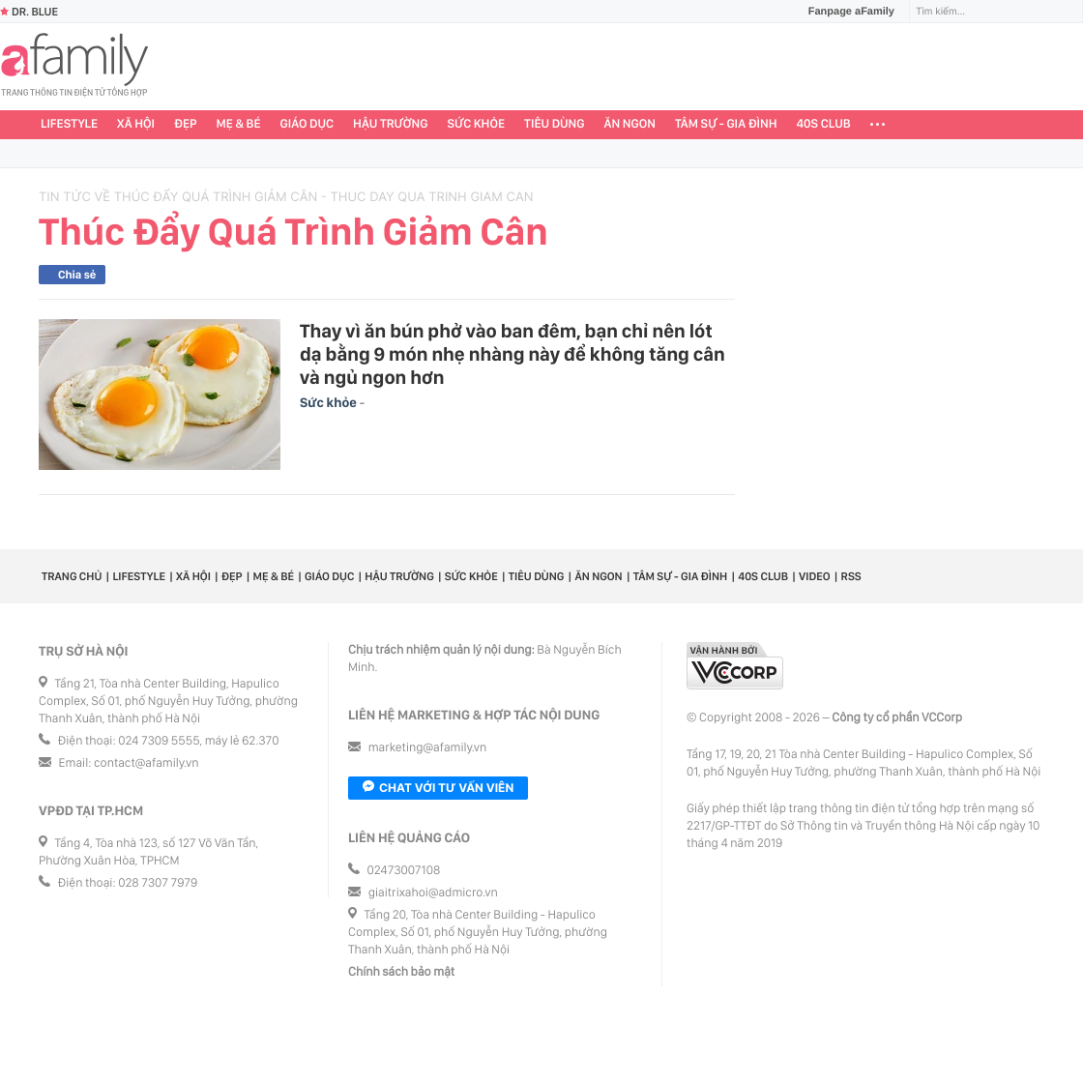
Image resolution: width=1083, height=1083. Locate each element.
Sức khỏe (476, 124)
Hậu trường (390, 124)
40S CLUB (824, 124)
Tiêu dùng (554, 124)
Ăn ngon (630, 124)
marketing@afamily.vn (427, 748)
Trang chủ (72, 576)
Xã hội (136, 124)
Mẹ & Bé (239, 124)
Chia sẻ (77, 274)
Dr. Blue (29, 11)
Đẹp (185, 124)
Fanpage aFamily (844, 11)
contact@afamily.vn (146, 763)
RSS (851, 576)
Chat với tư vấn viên (438, 788)
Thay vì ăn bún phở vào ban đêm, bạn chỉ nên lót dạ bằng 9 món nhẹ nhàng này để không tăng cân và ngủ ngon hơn (512, 354)
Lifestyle (69, 124)
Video (815, 576)
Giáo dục (307, 124)
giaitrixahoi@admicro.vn (433, 893)
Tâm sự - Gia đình (726, 124)
